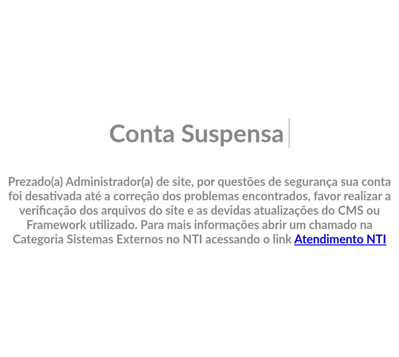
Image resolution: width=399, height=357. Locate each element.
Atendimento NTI (340, 239)
